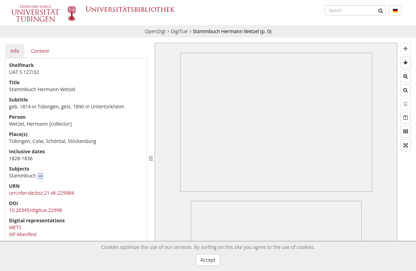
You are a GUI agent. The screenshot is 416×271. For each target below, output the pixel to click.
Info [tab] (14, 51)
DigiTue (179, 31)
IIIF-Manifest (23, 234)
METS (15, 227)
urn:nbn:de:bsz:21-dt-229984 (41, 193)
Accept (208, 260)
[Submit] (380, 10)
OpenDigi (155, 31)
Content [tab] (40, 51)
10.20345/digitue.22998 (35, 210)
